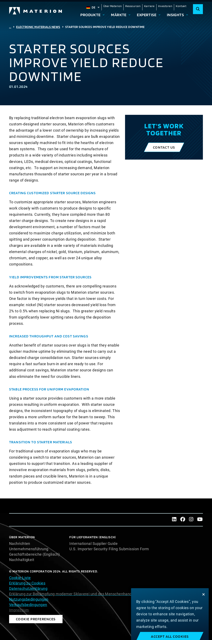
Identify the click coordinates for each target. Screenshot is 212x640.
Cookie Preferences (36, 619)
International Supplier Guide (93, 544)
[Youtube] (200, 520)
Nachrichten (19, 544)
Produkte (90, 14)
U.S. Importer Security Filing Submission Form (109, 549)
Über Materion (112, 6)
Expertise (146, 14)
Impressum (19, 610)
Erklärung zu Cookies (27, 583)
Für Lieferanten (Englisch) (92, 537)
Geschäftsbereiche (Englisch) (34, 554)
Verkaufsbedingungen (28, 604)
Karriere (149, 6)
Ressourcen (133, 6)
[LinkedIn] (174, 520)
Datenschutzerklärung (28, 588)
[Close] (203, 598)
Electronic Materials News (38, 27)
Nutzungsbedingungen (28, 599)
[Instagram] (191, 520)
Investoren (165, 6)
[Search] (198, 9)
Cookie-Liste (20, 578)
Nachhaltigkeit (21, 560)
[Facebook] (183, 520)
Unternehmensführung (28, 549)
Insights (175, 14)
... (10, 27)
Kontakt (181, 6)
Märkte (118, 14)
